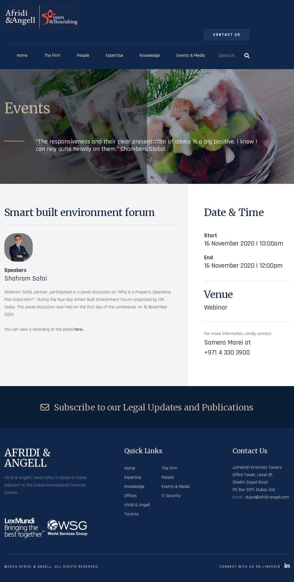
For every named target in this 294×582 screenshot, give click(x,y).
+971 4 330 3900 (227, 352)
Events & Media (191, 55)
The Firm (52, 55)
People (83, 55)
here (78, 329)
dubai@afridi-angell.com (267, 497)
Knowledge (150, 55)
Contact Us (226, 34)
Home (22, 55)
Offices (130, 496)
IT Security (171, 496)
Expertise (114, 55)
